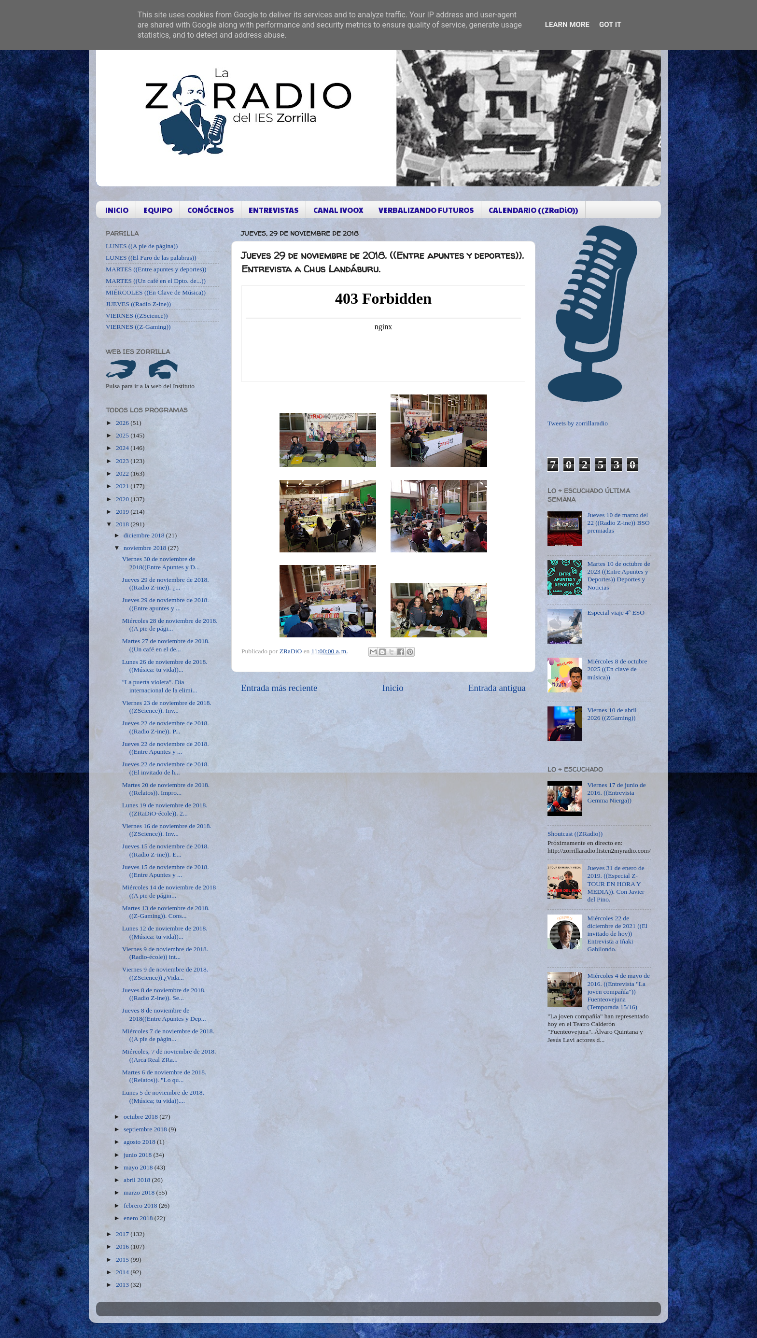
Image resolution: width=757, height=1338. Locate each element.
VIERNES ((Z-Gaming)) (138, 326)
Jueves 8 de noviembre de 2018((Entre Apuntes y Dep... (164, 1014)
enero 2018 (139, 1218)
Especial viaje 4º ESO (616, 612)
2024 (123, 447)
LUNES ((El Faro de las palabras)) (151, 257)
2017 (123, 1234)
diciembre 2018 (145, 535)
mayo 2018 (139, 1167)
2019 (123, 511)
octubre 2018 (141, 1116)
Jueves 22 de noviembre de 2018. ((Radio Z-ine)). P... (165, 726)
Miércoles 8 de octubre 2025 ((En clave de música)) (617, 669)
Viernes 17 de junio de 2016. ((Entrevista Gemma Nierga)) (616, 792)
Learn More (567, 24)
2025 (123, 435)
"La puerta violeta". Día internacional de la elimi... (159, 685)
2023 (123, 461)
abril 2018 (138, 1179)
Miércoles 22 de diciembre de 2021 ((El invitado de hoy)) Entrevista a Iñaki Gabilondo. (617, 934)
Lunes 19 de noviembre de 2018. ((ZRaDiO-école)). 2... (165, 809)
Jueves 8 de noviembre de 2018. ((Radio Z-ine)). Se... (164, 993)
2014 (123, 1272)
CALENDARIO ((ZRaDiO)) (533, 210)
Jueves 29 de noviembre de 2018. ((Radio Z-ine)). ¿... (165, 583)
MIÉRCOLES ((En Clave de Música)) (156, 292)
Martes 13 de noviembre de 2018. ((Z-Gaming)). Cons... (166, 911)
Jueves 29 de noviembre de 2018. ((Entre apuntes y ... (165, 603)
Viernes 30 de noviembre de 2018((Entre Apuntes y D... (161, 562)
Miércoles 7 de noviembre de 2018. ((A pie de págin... (168, 1035)
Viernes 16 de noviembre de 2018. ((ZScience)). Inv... (166, 829)
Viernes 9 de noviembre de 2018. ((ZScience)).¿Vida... (165, 973)
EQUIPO (157, 210)
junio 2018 (139, 1154)
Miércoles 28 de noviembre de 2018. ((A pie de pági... (170, 624)
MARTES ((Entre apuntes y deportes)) (156, 269)
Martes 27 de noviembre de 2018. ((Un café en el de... (166, 644)
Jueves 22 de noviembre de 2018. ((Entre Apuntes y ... (165, 747)
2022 (123, 473)
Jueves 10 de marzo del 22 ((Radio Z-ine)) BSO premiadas (618, 522)
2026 (123, 422)
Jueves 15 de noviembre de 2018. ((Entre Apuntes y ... (165, 870)
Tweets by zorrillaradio (577, 423)
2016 (123, 1246)
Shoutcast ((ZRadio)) (575, 833)
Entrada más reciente (279, 688)
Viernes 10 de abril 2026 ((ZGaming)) (611, 713)
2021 (123, 486)
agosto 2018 (140, 1141)
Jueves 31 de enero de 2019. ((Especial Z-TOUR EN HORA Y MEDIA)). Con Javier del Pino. (615, 883)
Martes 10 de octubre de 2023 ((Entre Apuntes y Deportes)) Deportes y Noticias (618, 575)
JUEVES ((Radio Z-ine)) (138, 304)
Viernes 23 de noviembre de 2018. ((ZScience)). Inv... (166, 706)
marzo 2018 (140, 1192)
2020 (123, 499)
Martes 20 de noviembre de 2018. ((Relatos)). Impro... (166, 788)
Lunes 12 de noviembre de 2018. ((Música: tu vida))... (165, 932)
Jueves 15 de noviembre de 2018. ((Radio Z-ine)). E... (165, 850)
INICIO (116, 210)
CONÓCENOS (210, 210)
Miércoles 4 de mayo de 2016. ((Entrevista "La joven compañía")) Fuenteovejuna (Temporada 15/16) (618, 991)
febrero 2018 (141, 1205)
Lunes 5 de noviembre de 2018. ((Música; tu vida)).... (163, 1096)
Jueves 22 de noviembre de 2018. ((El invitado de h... (165, 768)
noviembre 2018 (146, 547)
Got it (610, 24)
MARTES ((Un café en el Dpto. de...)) (156, 280)
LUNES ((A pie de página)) (142, 246)
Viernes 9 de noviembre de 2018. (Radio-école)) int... (165, 952)
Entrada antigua (497, 688)
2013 (123, 1284)
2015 (123, 1259)
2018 (123, 524)
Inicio (393, 688)
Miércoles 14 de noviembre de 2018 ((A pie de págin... (169, 891)
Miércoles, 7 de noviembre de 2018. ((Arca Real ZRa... (169, 1055)
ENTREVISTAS (273, 210)
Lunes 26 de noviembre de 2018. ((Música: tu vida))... (165, 665)
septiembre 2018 (146, 1129)
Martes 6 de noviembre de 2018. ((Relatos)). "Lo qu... (164, 1076)
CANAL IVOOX (338, 210)
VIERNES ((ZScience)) (137, 315)
